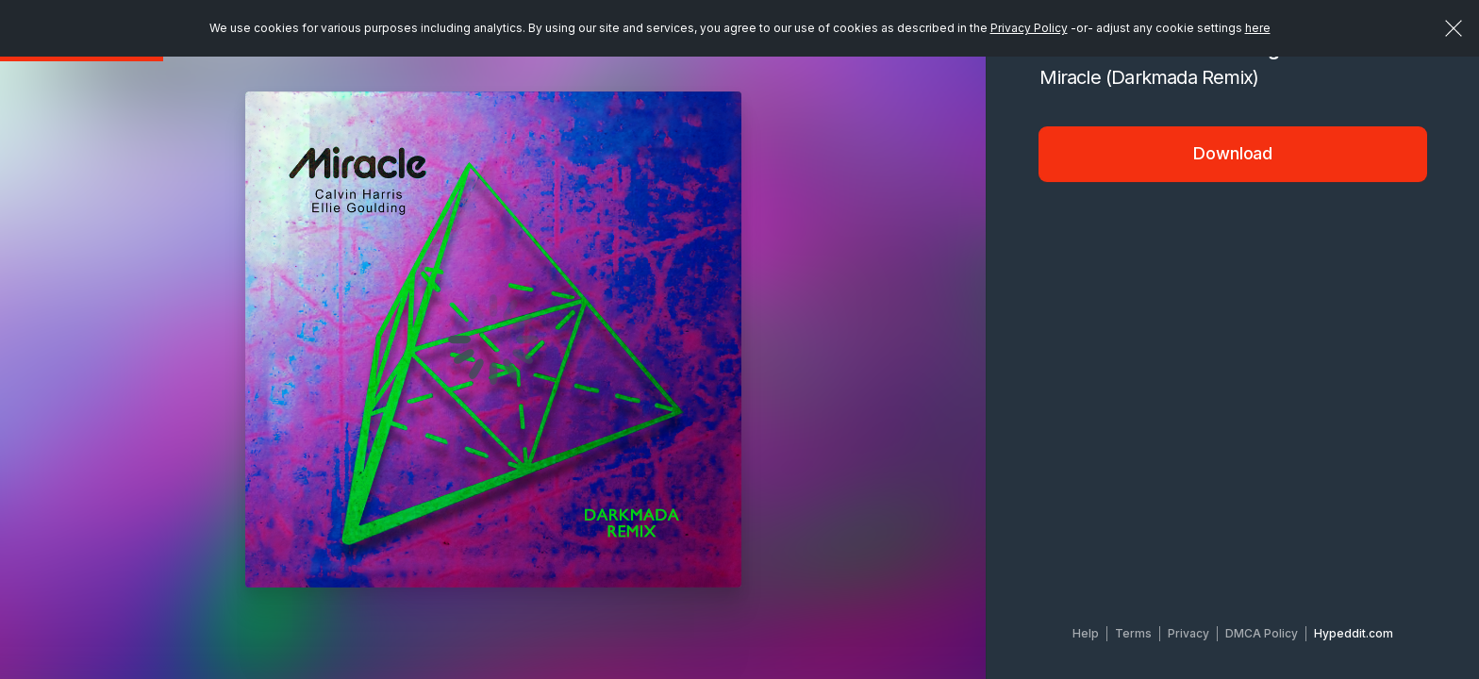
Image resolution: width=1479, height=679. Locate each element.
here (1258, 28)
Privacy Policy (1029, 28)
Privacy (1188, 633)
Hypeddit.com (1353, 633)
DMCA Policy (1261, 633)
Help (1085, 633)
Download (1232, 153)
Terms (1133, 633)
